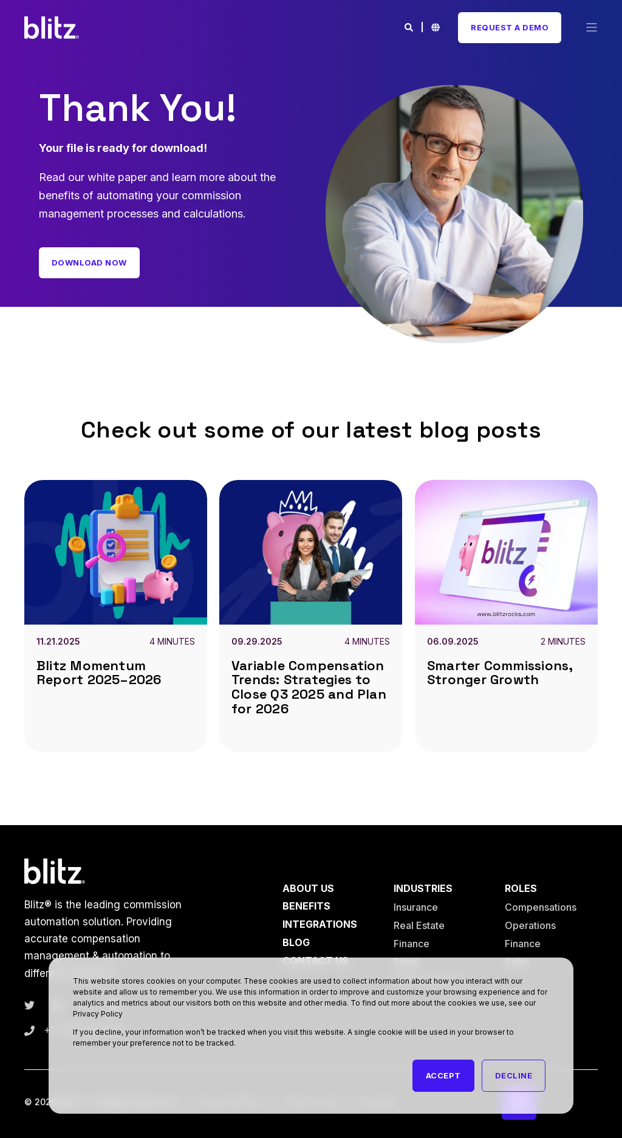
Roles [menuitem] (521, 888)
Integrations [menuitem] (319, 924)
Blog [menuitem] (296, 942)
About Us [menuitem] (308, 888)
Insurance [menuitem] (416, 907)
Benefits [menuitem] (306, 906)
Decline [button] (514, 1075)
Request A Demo (510, 27)
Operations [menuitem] (530, 925)
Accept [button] (443, 1075)
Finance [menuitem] (411, 943)
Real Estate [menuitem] (419, 925)
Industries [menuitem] (423, 888)
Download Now (89, 262)
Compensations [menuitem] (540, 907)
